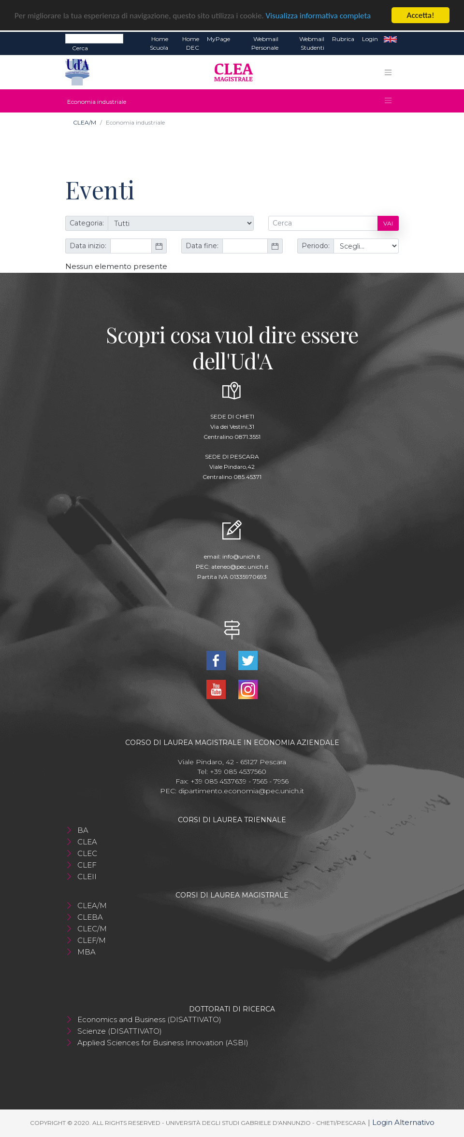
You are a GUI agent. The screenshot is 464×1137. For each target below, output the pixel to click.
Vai (388, 223)
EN (390, 39)
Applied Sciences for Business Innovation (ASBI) (162, 1042)
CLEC (87, 853)
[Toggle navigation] (388, 72)
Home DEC (190, 43)
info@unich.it (241, 556)
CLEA (87, 841)
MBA (86, 951)
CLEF (87, 865)
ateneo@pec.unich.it (240, 566)
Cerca (80, 48)
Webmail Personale (264, 43)
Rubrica (343, 38)
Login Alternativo (403, 1122)
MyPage (218, 38)
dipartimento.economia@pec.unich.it (241, 790)
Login (370, 38)
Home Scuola (159, 43)
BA (82, 830)
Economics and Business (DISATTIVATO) (149, 1019)
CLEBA (90, 917)
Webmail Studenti (311, 43)
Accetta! (421, 15)
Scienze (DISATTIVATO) (119, 1031)
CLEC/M (92, 928)
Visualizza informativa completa (318, 16)
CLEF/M (91, 940)
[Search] (94, 38)
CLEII (87, 876)
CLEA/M (84, 122)
